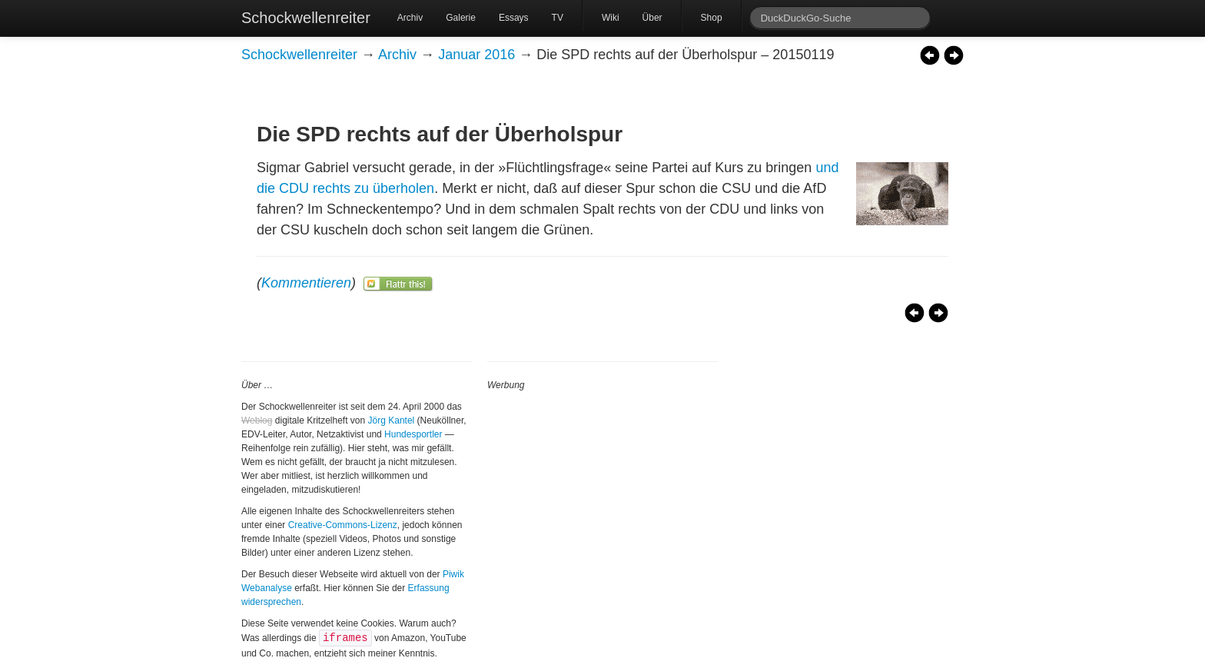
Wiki (610, 17)
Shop (711, 17)
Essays (514, 17)
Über (652, 17)
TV (557, 17)
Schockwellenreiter (305, 17)
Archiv (410, 17)
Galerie (461, 17)
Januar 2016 (476, 54)
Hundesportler (413, 434)
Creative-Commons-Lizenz (342, 525)
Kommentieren (306, 283)
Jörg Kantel (391, 420)
